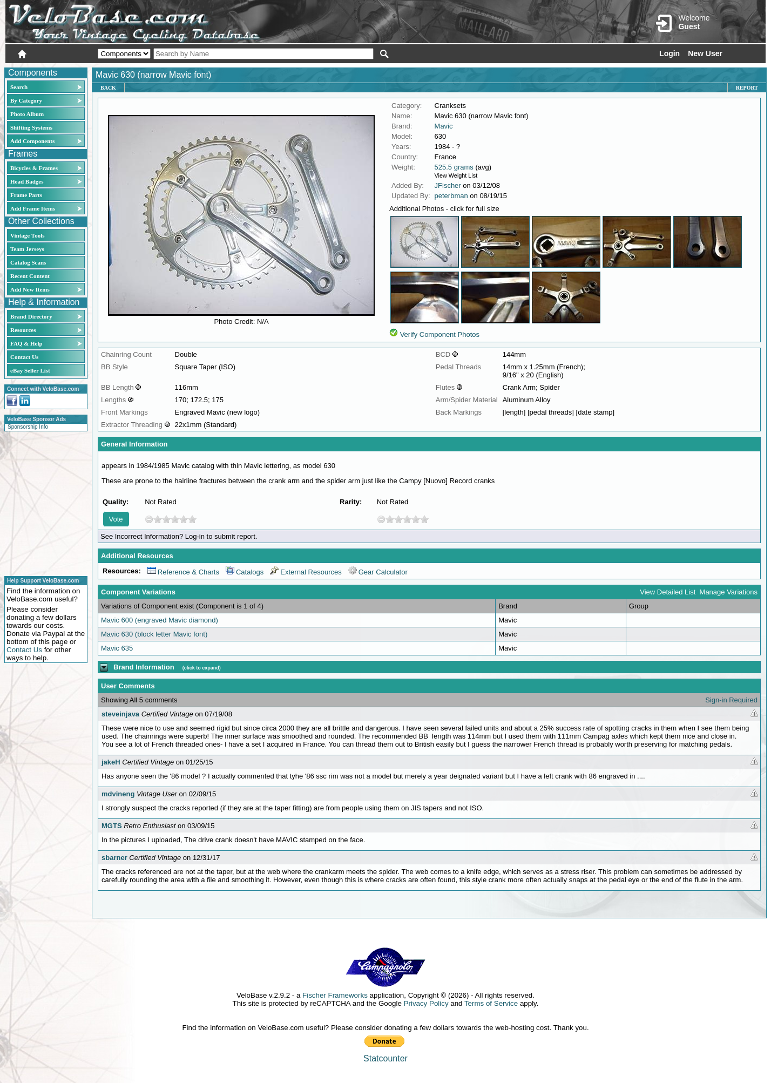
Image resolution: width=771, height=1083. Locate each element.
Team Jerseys (27, 249)
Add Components (32, 141)
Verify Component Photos (439, 334)
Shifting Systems (31, 127)
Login (669, 53)
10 (192, 519)
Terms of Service (491, 1003)
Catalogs (244, 572)
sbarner (114, 858)
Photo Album (27, 114)
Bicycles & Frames (34, 168)
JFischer (448, 185)
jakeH (111, 762)
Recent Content (30, 276)
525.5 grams (454, 167)
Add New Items (30, 289)
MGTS (112, 826)
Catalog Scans (28, 262)
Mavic (444, 126)
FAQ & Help (26, 343)
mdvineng (118, 794)
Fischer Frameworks (335, 995)
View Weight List (456, 175)
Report (747, 88)
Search (19, 87)
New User (705, 53)
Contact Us (24, 357)
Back (108, 88)
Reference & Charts (183, 572)
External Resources (305, 572)
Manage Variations (729, 592)
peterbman (451, 196)
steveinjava (120, 714)
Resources (23, 330)
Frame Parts (26, 195)
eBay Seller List (30, 370)
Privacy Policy (426, 1003)
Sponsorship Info (28, 427)
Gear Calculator (378, 572)
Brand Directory (31, 316)
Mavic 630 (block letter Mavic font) (154, 634)
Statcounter (385, 1058)
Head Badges (26, 181)
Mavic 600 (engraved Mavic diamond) (159, 620)
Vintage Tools (27, 235)
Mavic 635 (117, 648)
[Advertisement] (42, 502)
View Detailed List (667, 592)
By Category (26, 100)
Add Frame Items (32, 208)
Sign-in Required (731, 700)
